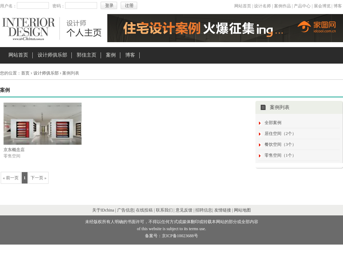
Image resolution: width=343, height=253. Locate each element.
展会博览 (322, 6)
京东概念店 (14, 149)
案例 (111, 55)
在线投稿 (144, 210)
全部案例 (273, 122)
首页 (25, 73)
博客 (338, 6)
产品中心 (302, 6)
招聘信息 (203, 210)
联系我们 (164, 210)
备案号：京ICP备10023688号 (171, 235)
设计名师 (262, 6)
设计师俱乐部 (52, 55)
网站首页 (242, 6)
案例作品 (282, 6)
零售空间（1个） (280, 155)
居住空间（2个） (280, 133)
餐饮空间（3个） (280, 144)
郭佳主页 (86, 55)
